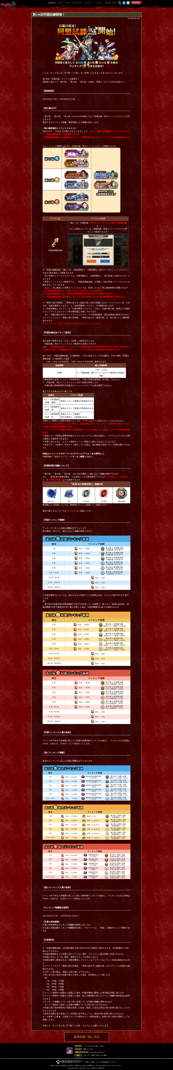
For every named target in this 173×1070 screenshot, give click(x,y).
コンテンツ (89, 3)
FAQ (114, 3)
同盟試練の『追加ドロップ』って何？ (59, 456)
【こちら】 (71, 511)
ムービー (99, 3)
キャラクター (77, 3)
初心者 (107, 3)
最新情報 (51, 3)
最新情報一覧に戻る (87, 1037)
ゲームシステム (63, 3)
